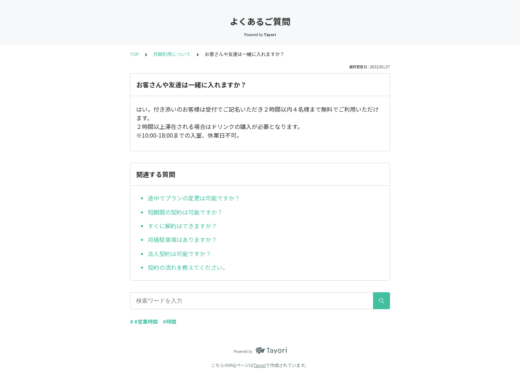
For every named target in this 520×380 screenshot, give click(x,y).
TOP (134, 54)
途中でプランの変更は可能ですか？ (194, 198)
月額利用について (172, 54)
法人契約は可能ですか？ (179, 253)
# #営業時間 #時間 (153, 321)
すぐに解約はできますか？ (182, 225)
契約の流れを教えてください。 (188, 267)
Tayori (260, 365)
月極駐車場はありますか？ (182, 239)
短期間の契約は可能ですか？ (185, 212)
